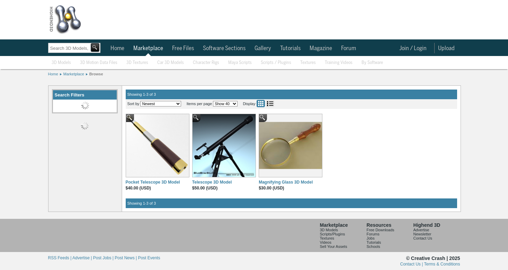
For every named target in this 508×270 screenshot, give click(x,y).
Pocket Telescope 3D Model (153, 182)
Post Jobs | (104, 257)
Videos (325, 242)
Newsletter (422, 234)
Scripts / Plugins (276, 62)
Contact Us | (412, 264)
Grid (261, 103)
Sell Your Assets (333, 246)
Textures (308, 62)
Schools (373, 246)
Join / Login (413, 48)
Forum (348, 48)
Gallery (263, 48)
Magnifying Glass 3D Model (286, 182)
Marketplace (148, 48)
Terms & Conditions (442, 264)
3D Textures (137, 62)
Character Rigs (206, 62)
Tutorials (290, 48)
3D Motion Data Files (98, 62)
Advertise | (82, 257)
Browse (96, 74)
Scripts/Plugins (332, 234)
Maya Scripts (240, 62)
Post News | (126, 257)
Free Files (183, 48)
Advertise (421, 230)
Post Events (149, 257)
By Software (372, 62)
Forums (373, 234)
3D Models (61, 62)
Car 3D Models (170, 62)
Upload (446, 48)
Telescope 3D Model (212, 182)
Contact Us (422, 238)
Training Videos (339, 62)
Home (117, 48)
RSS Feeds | (60, 257)
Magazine (321, 48)
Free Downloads (380, 230)
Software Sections (224, 48)
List (270, 103)
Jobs (371, 238)
